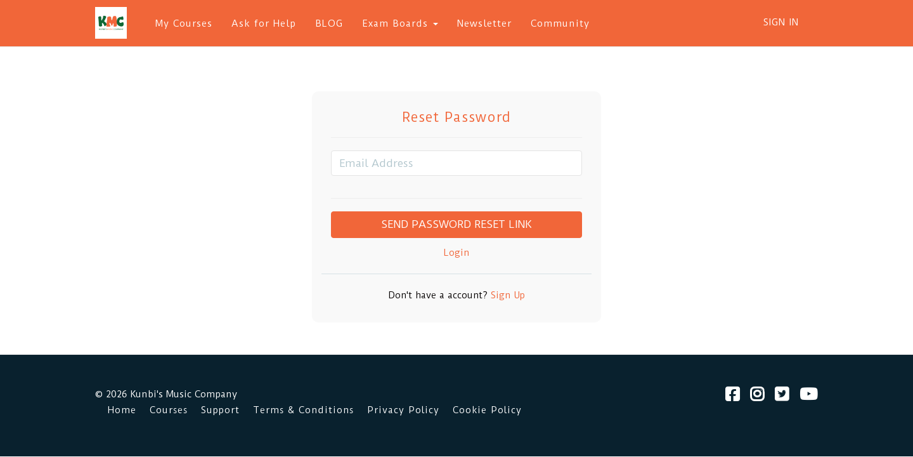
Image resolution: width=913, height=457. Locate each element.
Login (456, 253)
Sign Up (506, 295)
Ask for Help (263, 23)
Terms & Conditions (303, 410)
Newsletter (484, 23)
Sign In (781, 22)
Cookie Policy (487, 410)
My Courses (183, 23)
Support (220, 410)
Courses (169, 410)
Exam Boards (400, 23)
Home (122, 410)
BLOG (329, 23)
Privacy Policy (403, 410)
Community (560, 23)
